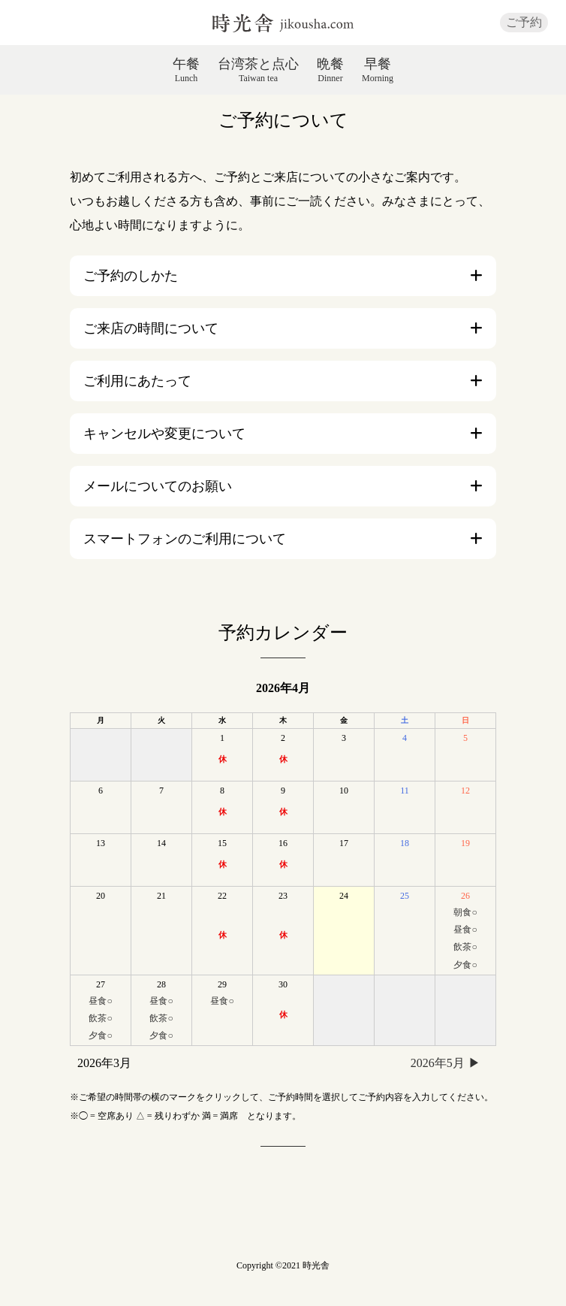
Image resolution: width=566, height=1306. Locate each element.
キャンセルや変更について (164, 433)
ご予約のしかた (130, 276)
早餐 (377, 70)
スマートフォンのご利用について (184, 539)
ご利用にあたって (137, 381)
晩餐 (330, 70)
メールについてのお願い (157, 486)
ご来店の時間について (150, 328)
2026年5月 (438, 1063)
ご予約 (524, 22)
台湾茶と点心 (258, 70)
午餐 (186, 70)
